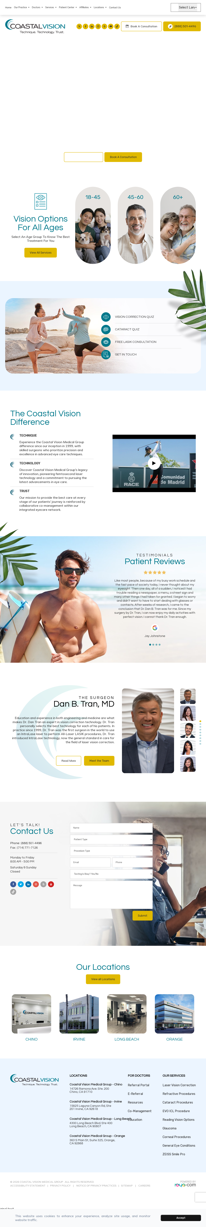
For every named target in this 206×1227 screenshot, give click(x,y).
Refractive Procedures (179, 1094)
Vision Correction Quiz (83, 157)
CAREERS (144, 1185)
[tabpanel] (155, 608)
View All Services (40, 252)
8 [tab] (200, 741)
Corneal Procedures (177, 1137)
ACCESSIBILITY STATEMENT (27, 1185)
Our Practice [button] (21, 7)
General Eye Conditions (179, 1145)
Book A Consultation (123, 157)
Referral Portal (138, 1085)
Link (93, 225)
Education (135, 1120)
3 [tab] (156, 645)
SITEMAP (127, 1185)
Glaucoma (169, 1128)
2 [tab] (153, 645)
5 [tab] (200, 732)
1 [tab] (150, 645)
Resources (135, 1102)
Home (8, 7)
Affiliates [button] (85, 7)
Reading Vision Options (179, 1120)
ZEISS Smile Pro (174, 1154)
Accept (180, 1217)
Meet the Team (99, 761)
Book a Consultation (143, 26)
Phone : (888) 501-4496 (26, 843)
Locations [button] (100, 7)
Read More (68, 761)
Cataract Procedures (178, 1102)
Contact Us (115, 7)
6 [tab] (200, 735)
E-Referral (135, 1094)
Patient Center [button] (68, 7)
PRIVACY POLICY (60, 1185)
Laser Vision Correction (179, 1085)
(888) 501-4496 (185, 26)
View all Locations (103, 979)
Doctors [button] (37, 7)
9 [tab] (200, 744)
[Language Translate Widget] (187, 7)
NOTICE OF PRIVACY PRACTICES (96, 1185)
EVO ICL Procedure (176, 1111)
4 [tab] (160, 645)
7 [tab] (200, 738)
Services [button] (50, 7)
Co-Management (140, 1111)
